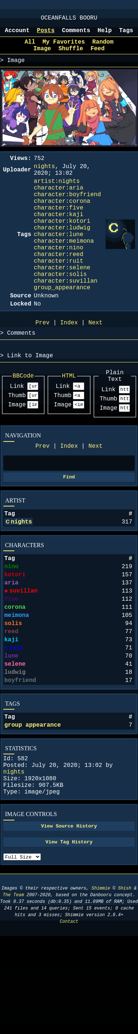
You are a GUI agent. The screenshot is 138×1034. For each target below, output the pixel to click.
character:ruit (58, 291)
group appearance (32, 807)
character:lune (58, 259)
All (30, 47)
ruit (16, 721)
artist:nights (57, 194)
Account (17, 34)
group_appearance (62, 324)
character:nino (58, 275)
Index (69, 496)
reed (11, 701)
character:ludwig (62, 251)
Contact (69, 1019)
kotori (15, 634)
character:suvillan (66, 316)
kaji (11, 711)
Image (17, 452)
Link (17, 432)
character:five (58, 226)
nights (21, 577)
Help (105, 34)
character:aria (58, 202)
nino (11, 625)
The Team (13, 993)
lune (11, 730)
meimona (16, 682)
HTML (69, 420)
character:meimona (64, 267)
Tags (126, 34)
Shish (124, 986)
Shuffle (71, 55)
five (11, 663)
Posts (45, 34)
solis (13, 692)
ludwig (15, 749)
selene (15, 740)
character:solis (60, 308)
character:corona (62, 218)
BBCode (23, 420)
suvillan (23, 653)
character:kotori (62, 243)
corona (15, 673)
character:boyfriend (67, 210)
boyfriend (20, 759)
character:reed (58, 283)
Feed (98, 55)
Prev (42, 496)
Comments (76, 34)
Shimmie (101, 986)
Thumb (17, 442)
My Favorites (64, 47)
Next (95, 496)
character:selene (62, 300)
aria (11, 644)
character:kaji (58, 235)
